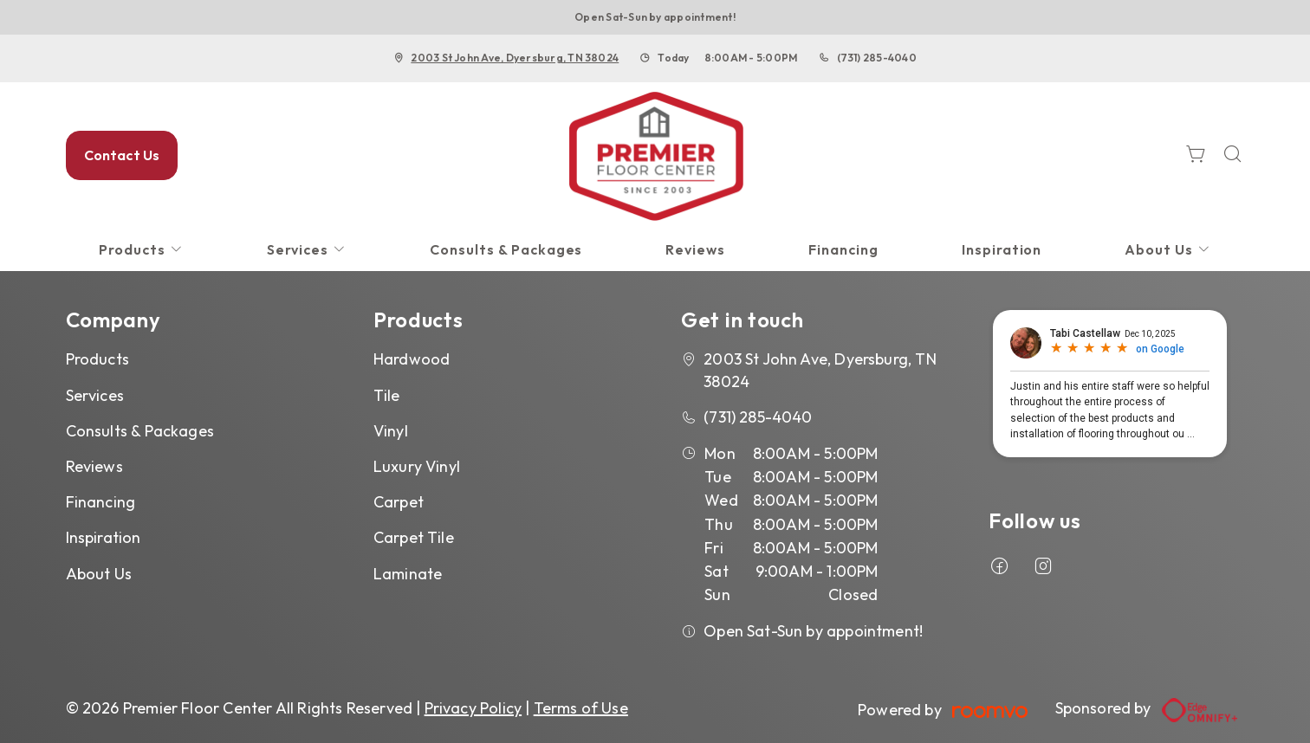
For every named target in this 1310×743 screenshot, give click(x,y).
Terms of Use (581, 708)
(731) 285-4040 (877, 57)
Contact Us (122, 155)
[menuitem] (141, 249)
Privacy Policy (473, 708)
